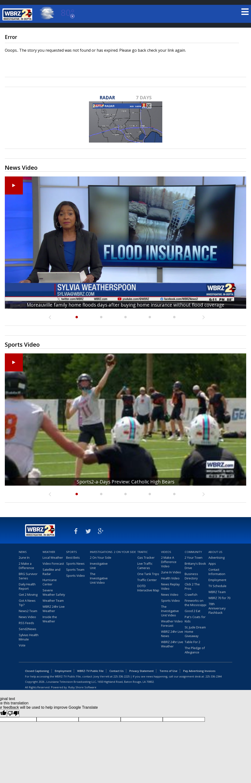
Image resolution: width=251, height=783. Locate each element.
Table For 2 (192, 642)
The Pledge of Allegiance (195, 650)
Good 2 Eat (192, 611)
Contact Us (116, 671)
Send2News (27, 629)
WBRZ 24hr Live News (172, 633)
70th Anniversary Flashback (217, 608)
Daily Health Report (27, 586)
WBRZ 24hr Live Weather (54, 608)
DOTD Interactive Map (148, 588)
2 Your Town (193, 557)
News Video (27, 617)
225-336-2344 (213, 676)
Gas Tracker (146, 557)
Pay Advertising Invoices (199, 671)
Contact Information (216, 571)
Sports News (75, 563)
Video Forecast (53, 563)
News (23, 552)
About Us (215, 552)
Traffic (142, 552)
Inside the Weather (50, 619)
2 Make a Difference (26, 565)
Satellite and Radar (51, 571)
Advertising (216, 557)
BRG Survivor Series (28, 576)
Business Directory (191, 576)
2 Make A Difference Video (168, 561)
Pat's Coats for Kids (195, 619)
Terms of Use (168, 671)
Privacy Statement (141, 671)
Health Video (170, 578)
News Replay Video (170, 586)
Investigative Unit (99, 565)
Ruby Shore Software (82, 687)
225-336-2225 (121, 676)
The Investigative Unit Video (99, 578)
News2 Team (28, 611)
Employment (217, 580)
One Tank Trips (148, 574)
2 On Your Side (100, 557)
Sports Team (75, 569)
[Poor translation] (13, 713)
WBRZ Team (217, 592)
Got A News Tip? (27, 602)
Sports (71, 552)
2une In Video (171, 572)
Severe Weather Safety (54, 592)
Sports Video (75, 575)
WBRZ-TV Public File (90, 671)
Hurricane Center (50, 582)
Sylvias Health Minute (28, 637)
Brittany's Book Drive (195, 565)
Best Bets (73, 557)
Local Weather (53, 557)
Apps (212, 563)
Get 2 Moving (28, 594)
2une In (24, 557)
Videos (166, 552)
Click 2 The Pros (192, 586)
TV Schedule (217, 586)
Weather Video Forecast (172, 623)
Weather (49, 552)
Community (193, 552)
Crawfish (191, 594)
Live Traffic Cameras (144, 565)
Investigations (101, 552)
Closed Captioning (37, 671)
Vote (22, 645)
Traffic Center (147, 580)
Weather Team (53, 600)
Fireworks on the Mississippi (195, 602)
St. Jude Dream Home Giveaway (195, 631)
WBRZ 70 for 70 (219, 598)
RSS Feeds (26, 623)
